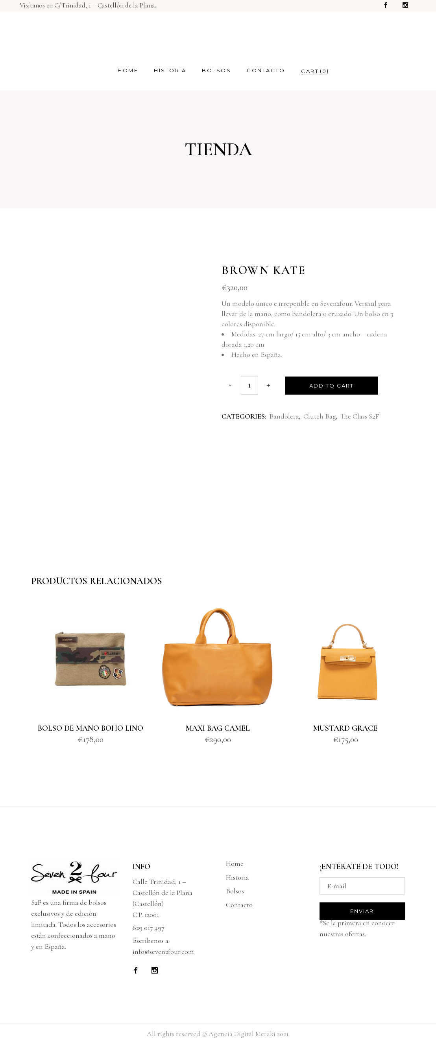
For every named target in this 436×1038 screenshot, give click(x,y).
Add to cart (331, 385)
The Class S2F (359, 416)
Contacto (239, 904)
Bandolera (284, 416)
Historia (237, 877)
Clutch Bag (319, 416)
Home (235, 863)
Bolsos (235, 891)
